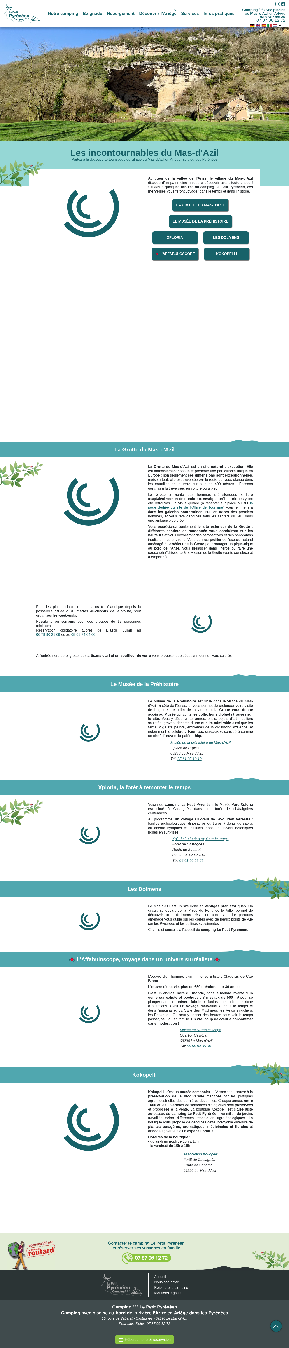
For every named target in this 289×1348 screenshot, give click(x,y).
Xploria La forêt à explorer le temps (200, 839)
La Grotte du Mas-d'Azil (200, 205)
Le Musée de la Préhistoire (200, 221)
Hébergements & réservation (148, 1339)
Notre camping (63, 13)
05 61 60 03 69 (191, 860)
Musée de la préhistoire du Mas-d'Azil (200, 742)
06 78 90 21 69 (48, 634)
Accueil (160, 1277)
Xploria (175, 238)
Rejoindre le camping (171, 1287)
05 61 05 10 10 (189, 759)
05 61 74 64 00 (83, 634)
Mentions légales (167, 1293)
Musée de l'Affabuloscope (200, 1030)
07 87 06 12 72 (270, 20)
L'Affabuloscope (175, 254)
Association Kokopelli (200, 1154)
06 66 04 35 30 (199, 1046)
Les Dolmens (226, 238)
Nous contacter (166, 1282)
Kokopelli (226, 254)
